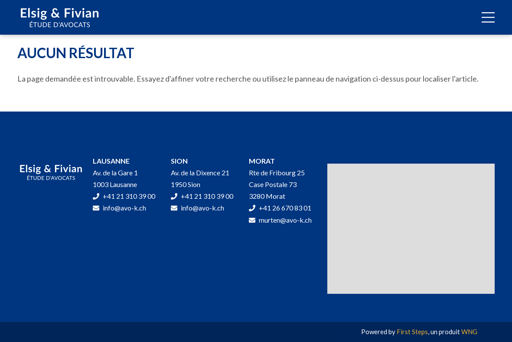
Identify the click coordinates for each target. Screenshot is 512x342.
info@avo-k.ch (119, 208)
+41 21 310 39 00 (124, 196)
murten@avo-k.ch (280, 220)
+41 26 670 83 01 (280, 208)
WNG (469, 331)
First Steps (412, 331)
